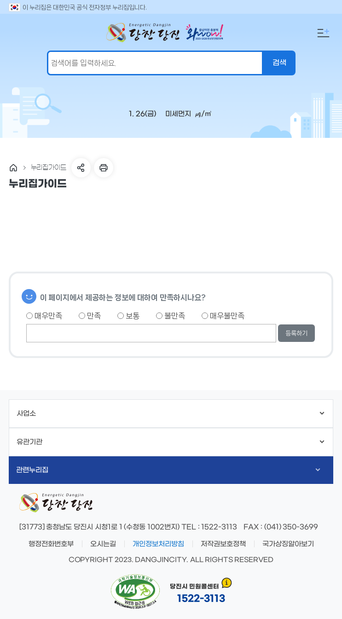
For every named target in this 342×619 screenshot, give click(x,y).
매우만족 (44, 316)
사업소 (171, 413)
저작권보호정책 (223, 544)
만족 (90, 316)
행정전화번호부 (51, 544)
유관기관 (171, 442)
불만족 (170, 316)
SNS (81, 167)
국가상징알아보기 (288, 544)
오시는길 (103, 544)
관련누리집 (168, 470)
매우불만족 (223, 316)
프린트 (103, 167)
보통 (128, 316)
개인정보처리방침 (158, 544)
